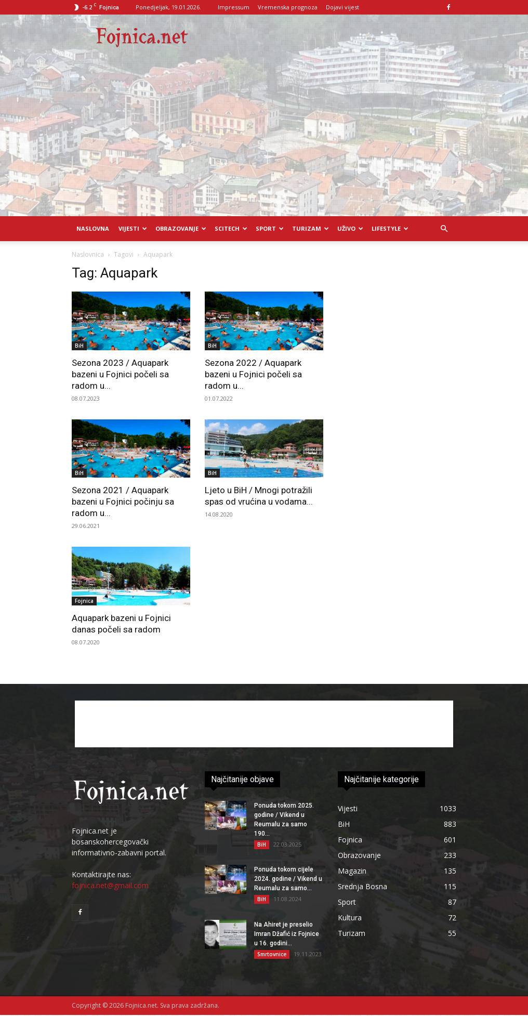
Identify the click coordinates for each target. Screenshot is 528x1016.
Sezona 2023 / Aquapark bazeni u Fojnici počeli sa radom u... (120, 374)
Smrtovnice (271, 954)
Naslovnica (88, 254)
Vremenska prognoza (288, 7)
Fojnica (84, 600)
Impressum (233, 7)
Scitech (231, 228)
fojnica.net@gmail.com (110, 885)
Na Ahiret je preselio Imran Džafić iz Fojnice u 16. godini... (286, 934)
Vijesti (132, 228)
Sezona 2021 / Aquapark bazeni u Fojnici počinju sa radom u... (123, 501)
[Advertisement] (264, 138)
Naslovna (92, 228)
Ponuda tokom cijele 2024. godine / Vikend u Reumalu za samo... (288, 879)
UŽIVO (350, 228)
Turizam (310, 228)
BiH (79, 345)
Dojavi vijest (342, 7)
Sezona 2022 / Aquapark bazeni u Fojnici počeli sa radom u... (253, 374)
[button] (443, 229)
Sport (270, 228)
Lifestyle (390, 228)
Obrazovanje (180, 228)
